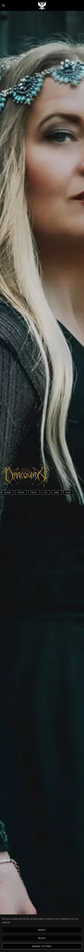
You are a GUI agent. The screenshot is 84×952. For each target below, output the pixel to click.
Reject (42, 938)
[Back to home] (42, 5)
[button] (3, 5)
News (68, 492)
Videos (20, 492)
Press (34, 492)
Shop (56, 492)
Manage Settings (42, 946)
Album (7, 492)
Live (45, 492)
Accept (42, 929)
